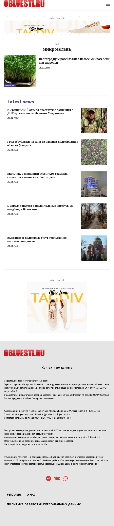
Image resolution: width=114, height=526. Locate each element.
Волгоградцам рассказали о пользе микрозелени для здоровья (74, 61)
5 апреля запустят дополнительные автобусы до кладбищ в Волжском (40, 207)
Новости (10, 85)
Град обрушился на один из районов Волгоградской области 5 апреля (42, 143)
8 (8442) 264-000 (43, 418)
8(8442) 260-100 (92, 411)
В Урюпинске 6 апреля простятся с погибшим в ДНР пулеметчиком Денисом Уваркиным (40, 111)
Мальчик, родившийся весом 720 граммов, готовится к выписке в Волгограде (37, 175)
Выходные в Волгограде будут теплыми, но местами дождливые (37, 239)
